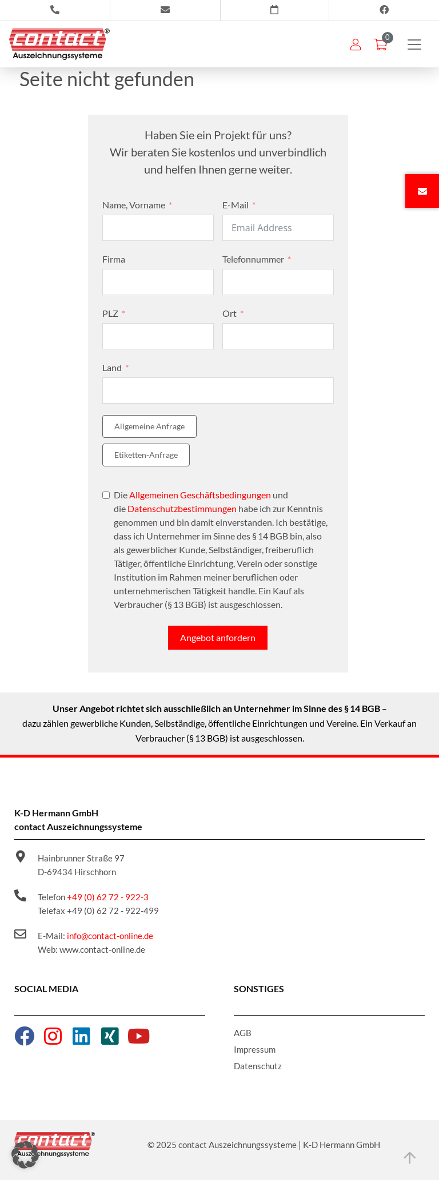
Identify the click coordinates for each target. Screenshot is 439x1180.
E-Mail (235, 204)
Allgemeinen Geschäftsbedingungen (200, 494)
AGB (243, 1033)
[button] (25, 1155)
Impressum (255, 1049)
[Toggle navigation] (414, 44)
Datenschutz (258, 1066)
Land (112, 367)
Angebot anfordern (218, 637)
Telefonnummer (253, 258)
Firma (113, 258)
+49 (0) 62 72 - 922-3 (108, 897)
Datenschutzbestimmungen (182, 508)
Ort (229, 313)
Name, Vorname (133, 204)
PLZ (110, 313)
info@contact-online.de (110, 936)
